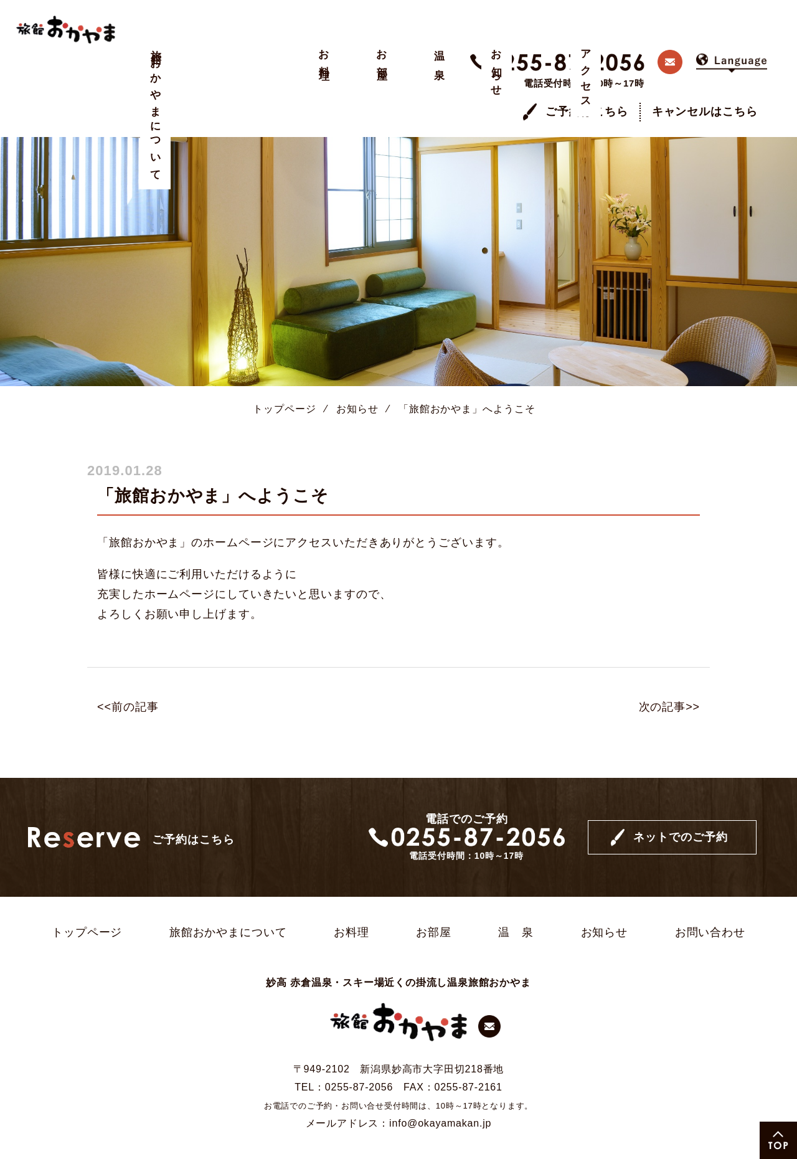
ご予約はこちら (586, 78)
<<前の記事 (127, 672)
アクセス (364, 74)
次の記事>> (669, 672)
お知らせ (323, 68)
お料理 (198, 54)
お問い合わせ (710, 898)
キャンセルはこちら (705, 78)
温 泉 (281, 53)
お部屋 (239, 54)
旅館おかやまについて (156, 110)
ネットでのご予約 (680, 803)
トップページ (284, 375)
